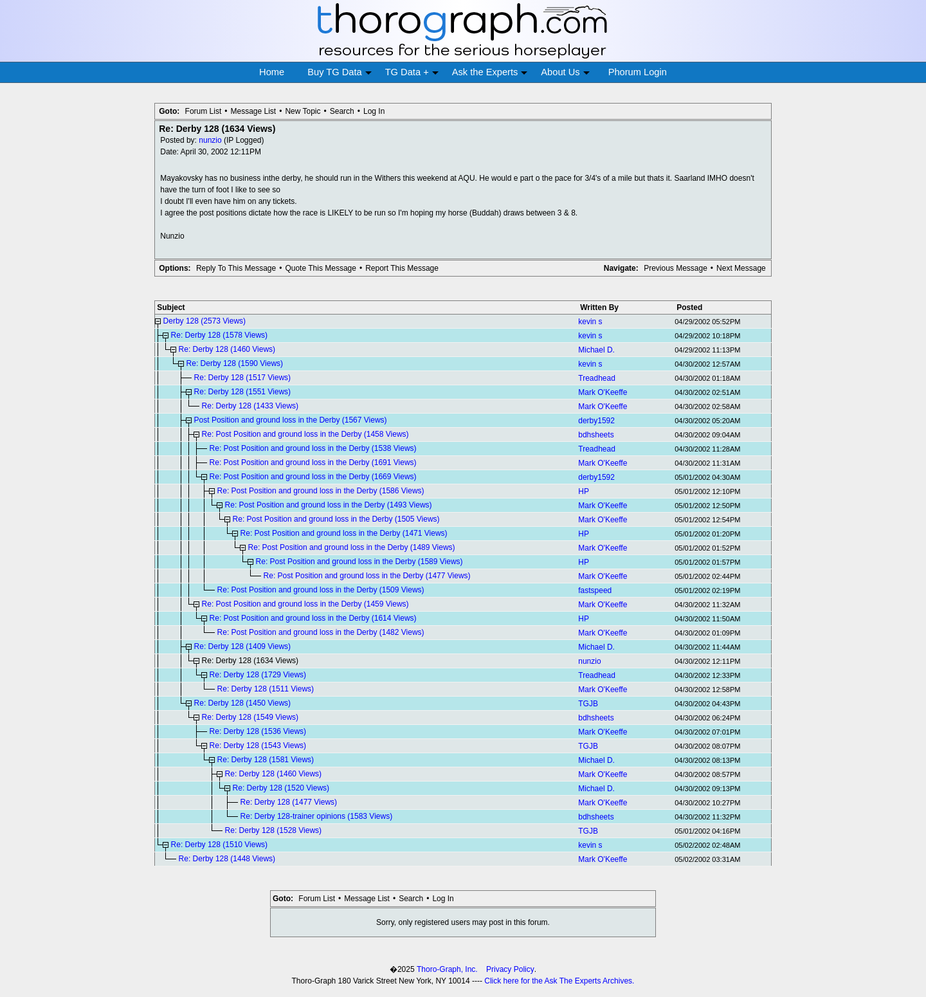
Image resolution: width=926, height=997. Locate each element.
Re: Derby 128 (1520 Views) (281, 787)
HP (583, 491)
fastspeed (595, 590)
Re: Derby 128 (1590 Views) (235, 363)
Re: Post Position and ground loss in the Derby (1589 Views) (359, 561)
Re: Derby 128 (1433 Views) (250, 405)
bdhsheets (595, 434)
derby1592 (596, 420)
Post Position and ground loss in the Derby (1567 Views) (290, 420)
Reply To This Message (236, 268)
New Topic (302, 111)
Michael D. (596, 349)
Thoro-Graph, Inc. (447, 969)
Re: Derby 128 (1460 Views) (227, 349)
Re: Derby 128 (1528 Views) (273, 830)
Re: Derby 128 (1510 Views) (219, 844)
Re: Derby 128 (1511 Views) (265, 688)
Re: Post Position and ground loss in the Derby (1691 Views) (313, 462)
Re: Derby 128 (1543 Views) (258, 745)
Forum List (203, 111)
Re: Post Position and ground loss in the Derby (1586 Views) (320, 490)
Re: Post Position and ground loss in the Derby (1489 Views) (351, 547)
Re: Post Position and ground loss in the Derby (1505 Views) (336, 519)
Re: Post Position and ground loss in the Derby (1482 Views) (320, 632)
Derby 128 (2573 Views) (204, 320)
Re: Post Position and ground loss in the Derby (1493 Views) (328, 504)
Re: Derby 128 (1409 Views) (242, 646)
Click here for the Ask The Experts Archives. (559, 980)
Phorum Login (637, 72)
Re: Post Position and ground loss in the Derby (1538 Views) (313, 448)
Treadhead (596, 378)
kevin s (590, 321)
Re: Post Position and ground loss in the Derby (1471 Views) (344, 533)
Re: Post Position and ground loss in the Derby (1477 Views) (367, 575)
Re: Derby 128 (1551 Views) (242, 391)
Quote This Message (320, 268)
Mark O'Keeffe (602, 392)
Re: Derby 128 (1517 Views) (242, 377)
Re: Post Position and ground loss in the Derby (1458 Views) (305, 434)
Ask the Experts (490, 72)
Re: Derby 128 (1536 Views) (258, 731)
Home (271, 72)
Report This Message (402, 268)
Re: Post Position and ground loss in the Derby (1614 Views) (313, 618)
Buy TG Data (339, 72)
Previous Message (675, 268)
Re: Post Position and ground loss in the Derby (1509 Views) (320, 589)
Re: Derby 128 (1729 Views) (258, 674)
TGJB (588, 703)
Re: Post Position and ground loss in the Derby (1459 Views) (305, 603)
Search (342, 111)
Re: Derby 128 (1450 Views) (242, 703)
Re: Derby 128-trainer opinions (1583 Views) (317, 816)
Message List (253, 111)
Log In (374, 111)
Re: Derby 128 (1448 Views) (227, 858)
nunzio (210, 140)
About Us (565, 72)
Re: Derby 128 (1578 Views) (219, 335)
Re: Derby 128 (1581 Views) (265, 759)
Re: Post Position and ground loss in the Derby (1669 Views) (313, 476)
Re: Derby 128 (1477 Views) (289, 802)
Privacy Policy (510, 969)
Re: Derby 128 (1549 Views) (250, 717)
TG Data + (412, 72)
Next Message (741, 268)
